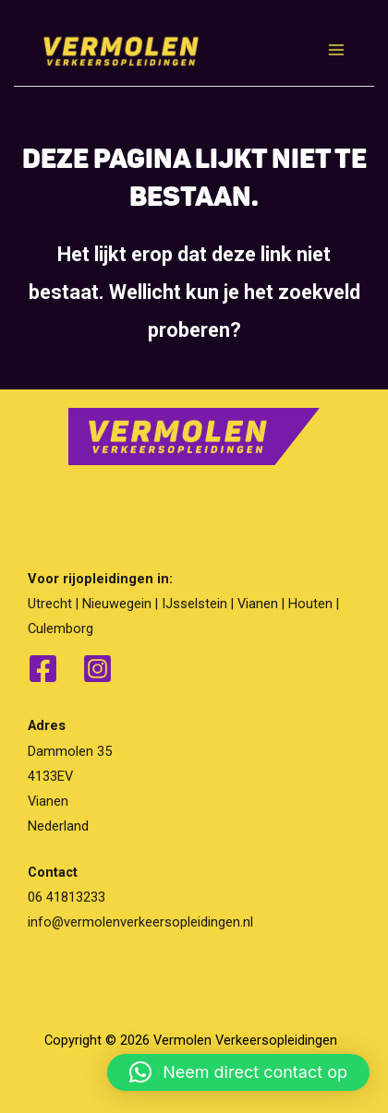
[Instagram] (97, 668)
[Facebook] (43, 668)
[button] (238, 1072)
